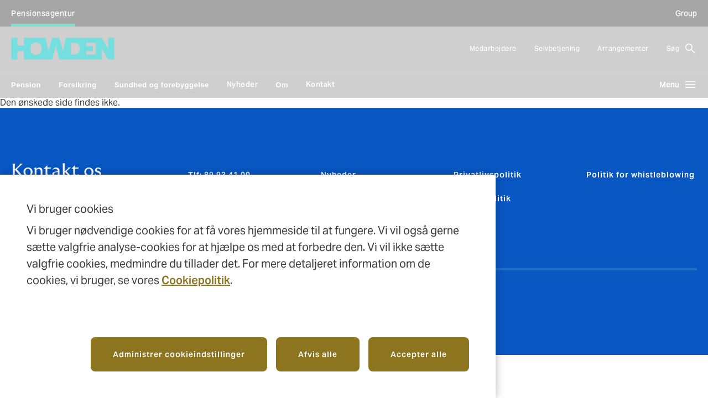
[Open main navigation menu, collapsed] (673, 84)
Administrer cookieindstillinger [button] (179, 354)
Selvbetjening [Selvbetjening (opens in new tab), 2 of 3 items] (557, 48)
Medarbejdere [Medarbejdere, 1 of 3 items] (493, 48)
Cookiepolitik (196, 280)
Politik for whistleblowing (640, 175)
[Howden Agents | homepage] (62, 49)
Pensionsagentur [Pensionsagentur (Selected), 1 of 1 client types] (43, 13)
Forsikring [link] (78, 85)
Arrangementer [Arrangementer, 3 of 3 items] (623, 48)
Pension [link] (26, 85)
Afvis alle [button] (317, 354)
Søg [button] (673, 48)
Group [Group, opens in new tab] (686, 13)
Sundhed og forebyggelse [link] (161, 85)
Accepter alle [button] (419, 354)
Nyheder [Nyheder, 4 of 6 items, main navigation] (242, 84)
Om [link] (281, 85)
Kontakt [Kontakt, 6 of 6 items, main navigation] (320, 84)
